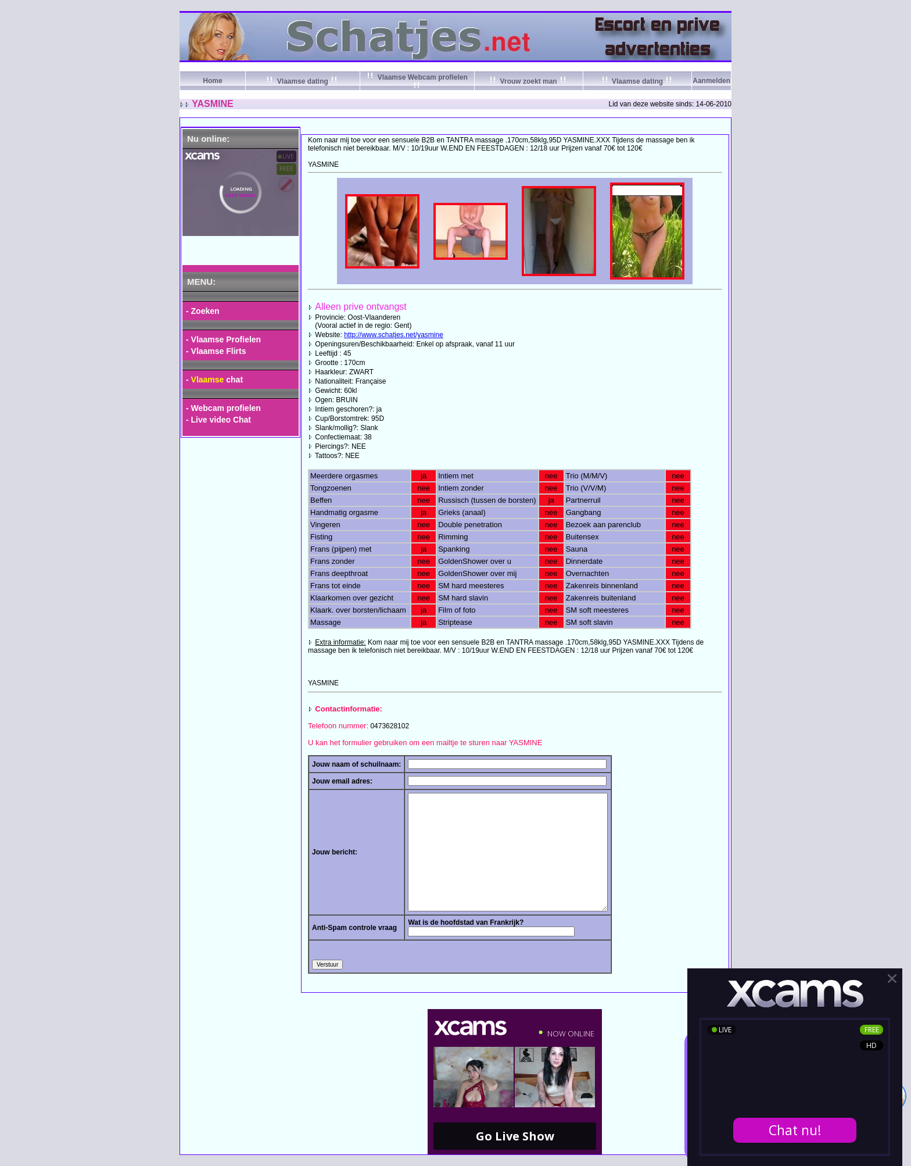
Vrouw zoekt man (528, 81)
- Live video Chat (218, 419)
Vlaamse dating (302, 81)
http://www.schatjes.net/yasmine (393, 335)
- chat (214, 379)
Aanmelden (711, 81)
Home (212, 81)
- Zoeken (203, 311)
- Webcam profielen (223, 408)
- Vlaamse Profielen (223, 339)
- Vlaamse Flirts (216, 351)
